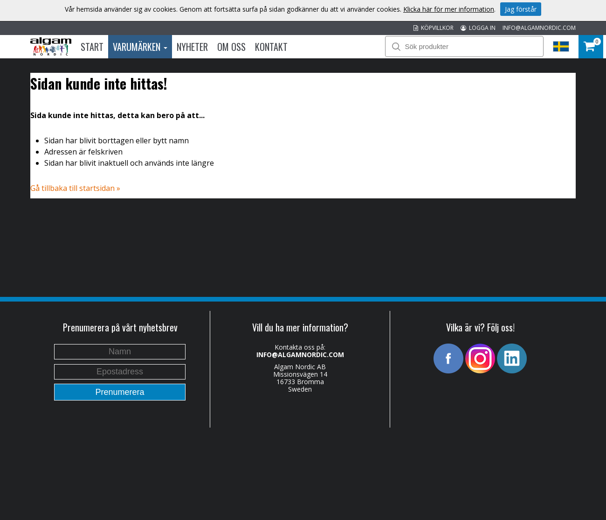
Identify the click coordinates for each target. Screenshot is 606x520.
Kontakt (271, 47)
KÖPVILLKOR (433, 28)
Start (92, 47)
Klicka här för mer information (448, 9)
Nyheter (192, 47)
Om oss (231, 47)
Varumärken (140, 47)
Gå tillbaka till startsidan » (75, 188)
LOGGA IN (478, 28)
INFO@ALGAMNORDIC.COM (539, 28)
